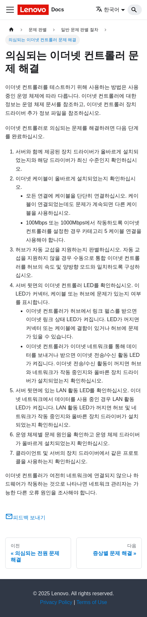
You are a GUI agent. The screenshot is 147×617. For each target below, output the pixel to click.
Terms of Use (92, 602)
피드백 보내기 (25, 517)
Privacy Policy (56, 602)
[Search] (135, 10)
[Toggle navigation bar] (10, 10)
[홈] (11, 30)
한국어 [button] (107, 9)
